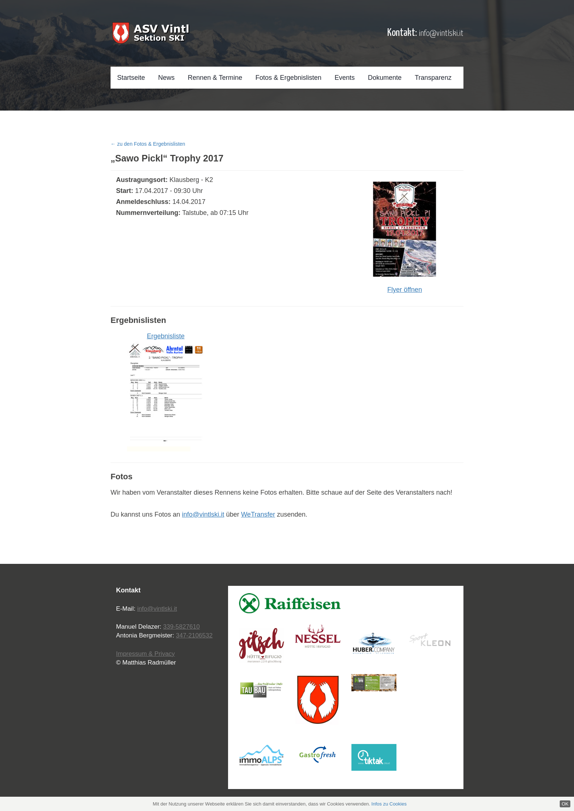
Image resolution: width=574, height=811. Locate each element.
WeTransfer (258, 514)
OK (565, 804)
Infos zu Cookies (389, 804)
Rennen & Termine (215, 77)
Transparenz (433, 77)
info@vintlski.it (441, 33)
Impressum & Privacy (145, 653)
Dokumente (385, 77)
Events (345, 77)
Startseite (131, 77)
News (166, 77)
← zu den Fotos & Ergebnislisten (148, 144)
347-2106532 (194, 635)
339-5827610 (181, 626)
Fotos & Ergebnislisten (288, 77)
